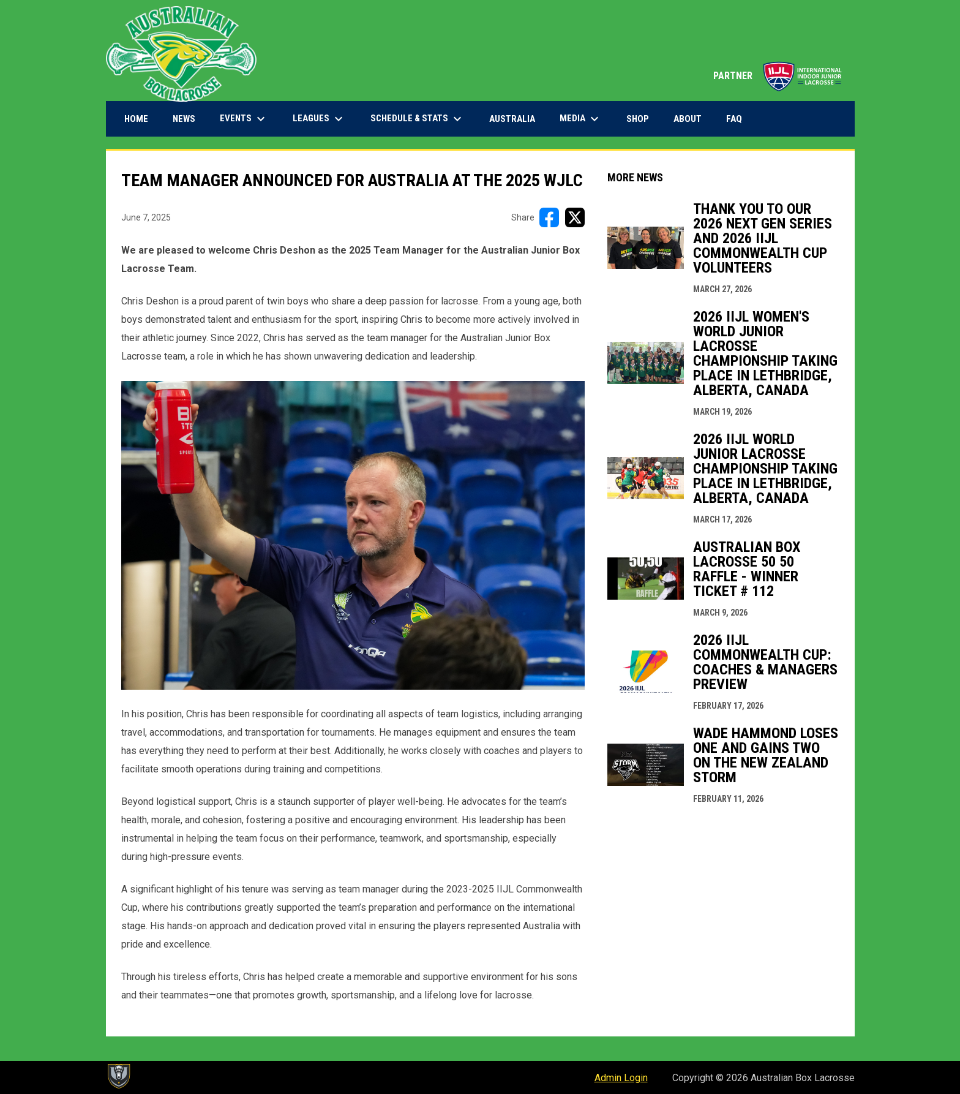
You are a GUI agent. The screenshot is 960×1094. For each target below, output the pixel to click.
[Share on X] (575, 217)
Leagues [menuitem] (319, 118)
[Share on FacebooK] (549, 217)
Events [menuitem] (244, 118)
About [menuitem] (687, 118)
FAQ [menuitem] (734, 118)
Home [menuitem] (136, 118)
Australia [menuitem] (512, 118)
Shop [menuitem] (642, 118)
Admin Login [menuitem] (621, 1078)
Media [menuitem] (581, 118)
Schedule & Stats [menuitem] (417, 118)
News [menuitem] (184, 118)
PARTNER (777, 75)
